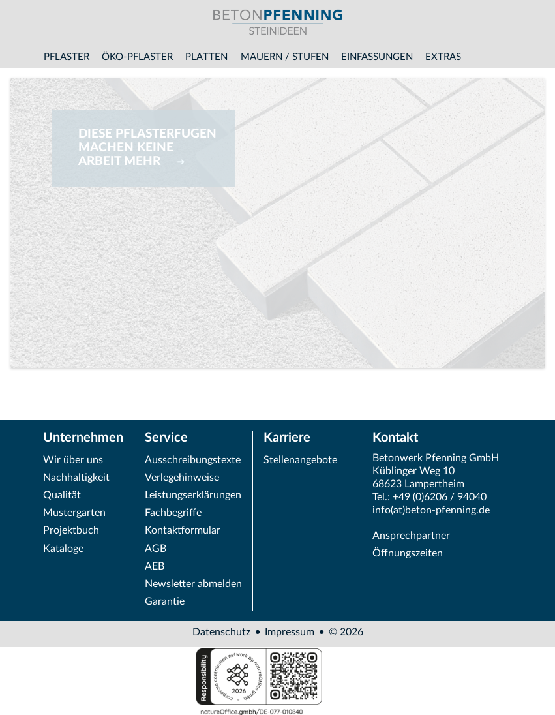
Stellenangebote (300, 460)
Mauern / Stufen (285, 57)
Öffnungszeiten (407, 553)
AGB (155, 548)
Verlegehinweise (182, 477)
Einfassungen (377, 57)
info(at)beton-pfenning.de (431, 510)
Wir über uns (73, 460)
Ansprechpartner (411, 535)
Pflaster (66, 57)
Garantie (165, 601)
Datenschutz (221, 632)
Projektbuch (71, 530)
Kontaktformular (182, 530)
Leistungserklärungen (193, 495)
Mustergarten (74, 513)
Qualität (62, 495)
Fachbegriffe (173, 513)
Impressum (289, 632)
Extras (443, 57)
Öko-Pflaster (137, 57)
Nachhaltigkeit (76, 477)
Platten (206, 57)
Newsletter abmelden (193, 584)
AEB (154, 566)
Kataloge (63, 548)
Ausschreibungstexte (193, 460)
